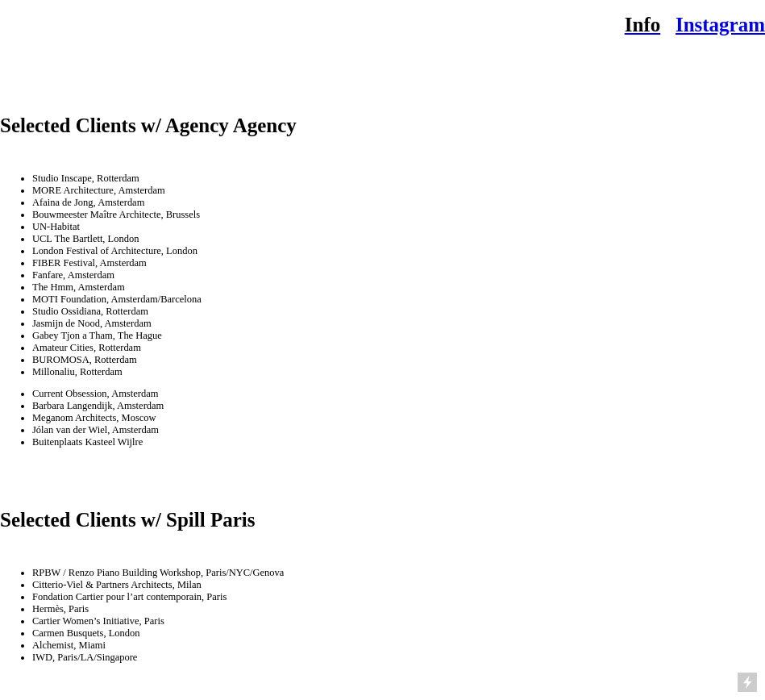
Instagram (720, 24)
